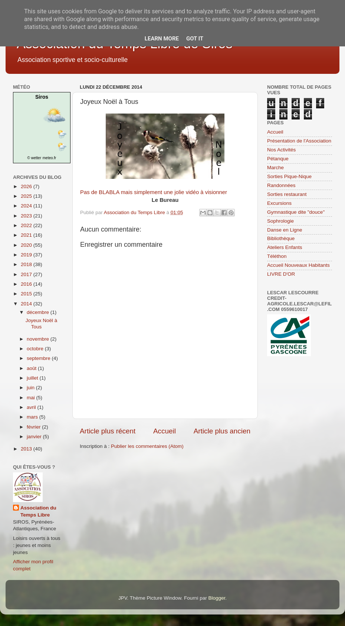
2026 (27, 186)
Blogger (216, 598)
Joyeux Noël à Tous (42, 323)
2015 (27, 293)
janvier (35, 436)
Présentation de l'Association (299, 141)
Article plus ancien (222, 431)
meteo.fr (49, 158)
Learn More (162, 38)
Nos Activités (281, 150)
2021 (27, 235)
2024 (27, 206)
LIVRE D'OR (281, 274)
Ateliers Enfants (284, 247)
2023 (27, 216)
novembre (38, 339)
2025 (27, 196)
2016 (27, 284)
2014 (27, 304)
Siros (41, 97)
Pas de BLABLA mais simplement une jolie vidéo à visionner (153, 192)
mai (31, 397)
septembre (39, 358)
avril (32, 407)
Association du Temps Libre (38, 511)
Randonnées (281, 185)
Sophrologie (280, 221)
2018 (27, 264)
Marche (275, 167)
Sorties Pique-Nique (289, 176)
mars (33, 417)
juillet (33, 378)
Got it (194, 38)
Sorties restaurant (287, 194)
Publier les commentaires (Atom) (147, 446)
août (32, 368)
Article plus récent (107, 431)
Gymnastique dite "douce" (296, 212)
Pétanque (278, 158)
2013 (27, 449)
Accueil (164, 431)
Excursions (279, 203)
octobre (36, 348)
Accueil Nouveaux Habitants (298, 265)
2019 (27, 255)
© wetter (34, 158)
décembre (38, 312)
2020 (27, 245)
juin (31, 387)
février (34, 427)
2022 (27, 225)
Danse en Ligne (284, 230)
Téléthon (277, 256)
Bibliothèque (281, 238)
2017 (27, 274)
